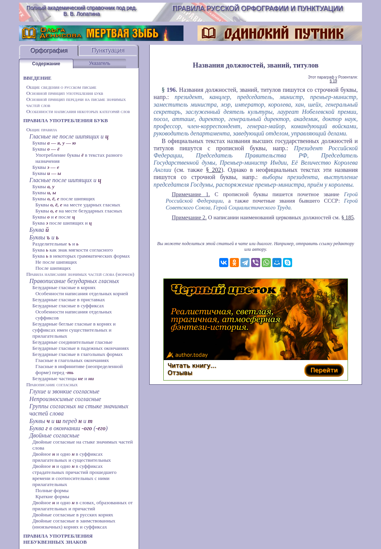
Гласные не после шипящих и (69, 136)
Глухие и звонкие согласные (64, 391)
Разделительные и (55, 244)
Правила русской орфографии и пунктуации (257, 8)
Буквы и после (53, 217)
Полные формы (51, 490)
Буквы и (43, 237)
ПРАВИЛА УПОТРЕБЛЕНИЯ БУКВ (65, 120)
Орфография (48, 50)
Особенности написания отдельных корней (81, 293)
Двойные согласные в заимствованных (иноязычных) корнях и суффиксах (73, 524)
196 (170, 90)
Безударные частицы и (63, 378)
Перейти (324, 370)
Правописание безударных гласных (74, 281)
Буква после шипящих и (62, 223)
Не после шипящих (56, 262)
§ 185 (347, 217)
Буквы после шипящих (63, 198)
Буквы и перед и (61, 421)
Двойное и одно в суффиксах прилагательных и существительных (71, 457)
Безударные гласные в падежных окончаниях (80, 348)
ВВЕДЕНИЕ (37, 78)
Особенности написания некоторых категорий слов (78, 111)
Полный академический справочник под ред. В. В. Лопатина (81, 11)
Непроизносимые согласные (65, 399)
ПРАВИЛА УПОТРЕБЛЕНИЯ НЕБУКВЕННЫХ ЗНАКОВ (58, 539)
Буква (39, 230)
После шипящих (53, 268)
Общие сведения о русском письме (61, 87)
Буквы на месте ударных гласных (77, 205)
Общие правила (41, 129)
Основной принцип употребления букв (64, 93)
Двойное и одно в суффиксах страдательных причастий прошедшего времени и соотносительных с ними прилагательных (74, 475)
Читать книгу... (192, 365)
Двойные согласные (54, 435)
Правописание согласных (51, 384)
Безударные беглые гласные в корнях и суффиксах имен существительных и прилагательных (73, 330)
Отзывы (180, 372)
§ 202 (213, 170)
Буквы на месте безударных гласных (78, 211)
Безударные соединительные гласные (72, 342)
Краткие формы (52, 496)
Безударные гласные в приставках (68, 299)
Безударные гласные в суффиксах (68, 305)
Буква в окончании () (68, 428)
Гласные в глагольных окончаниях (72, 360)
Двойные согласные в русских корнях (72, 515)
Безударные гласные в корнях (64, 287)
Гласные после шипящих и (65, 180)
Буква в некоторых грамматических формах (81, 256)
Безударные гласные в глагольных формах (77, 354)
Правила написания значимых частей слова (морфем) (80, 274)
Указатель (99, 63)
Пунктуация (108, 50)
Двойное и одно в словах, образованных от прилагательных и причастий (82, 505)
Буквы (54, 143)
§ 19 (333, 81)
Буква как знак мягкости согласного (72, 250)
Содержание (46, 63)
